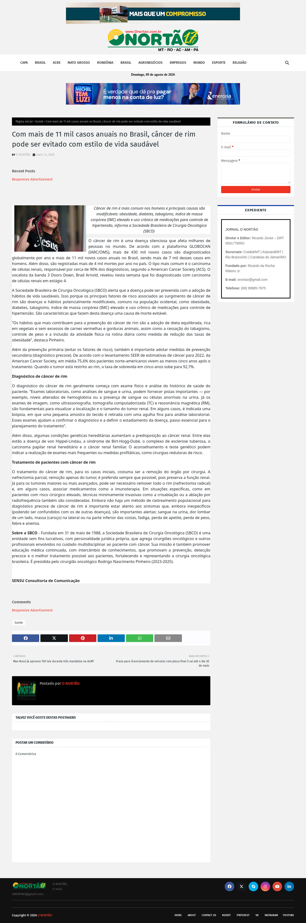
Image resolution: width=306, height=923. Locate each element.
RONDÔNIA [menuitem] (105, 63)
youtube (288, 915)
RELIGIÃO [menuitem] (239, 63)
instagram (271, 915)
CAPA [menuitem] (24, 63)
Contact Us (209, 915)
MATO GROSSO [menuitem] (79, 63)
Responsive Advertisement (32, 179)
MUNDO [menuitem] (199, 63)
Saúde (39, 121)
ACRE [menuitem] (56, 63)
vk (257, 915)
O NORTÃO (23, 154)
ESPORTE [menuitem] (218, 63)
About (192, 915)
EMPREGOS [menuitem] (178, 63)
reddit (226, 915)
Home (178, 915)
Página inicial (24, 121)
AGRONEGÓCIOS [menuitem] (150, 63)
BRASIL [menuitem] (40, 63)
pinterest (243, 915)
